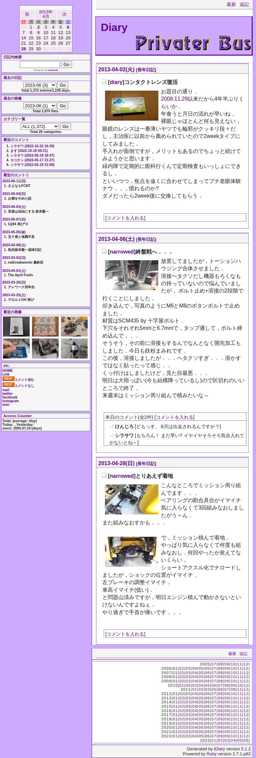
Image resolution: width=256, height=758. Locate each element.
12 (246, 664)
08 (220, 664)
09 (226, 664)
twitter (7, 393)
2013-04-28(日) (116, 463)
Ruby (212, 753)
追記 (244, 4)
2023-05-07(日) (14, 219)
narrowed (122, 252)
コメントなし (18, 385)
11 (239, 664)
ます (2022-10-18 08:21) (29, 151)
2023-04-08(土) (14, 245)
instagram (10, 401)
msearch (53, 70)
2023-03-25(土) (14, 295)
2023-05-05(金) (14, 232)
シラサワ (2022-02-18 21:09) (32, 165)
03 (188, 668)
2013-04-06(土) (116, 239)
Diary (114, 27)
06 (207, 668)
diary (116, 82)
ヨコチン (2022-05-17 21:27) (32, 160)
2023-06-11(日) (14, 181)
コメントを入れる (125, 218)
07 (213, 664)
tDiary (219, 748)
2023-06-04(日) (14, 194)
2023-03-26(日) (14, 282)
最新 (231, 4)
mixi (5, 404)
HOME (7, 371)
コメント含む (18, 379)
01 (175, 668)
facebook (10, 397)
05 (201, 668)
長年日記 (146, 69)
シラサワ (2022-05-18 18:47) (32, 155)
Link (5, 374)
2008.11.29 (174, 99)
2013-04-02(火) (116, 69)
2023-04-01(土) (14, 271)
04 (194, 668)
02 (181, 668)
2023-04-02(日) (14, 258)
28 (23, 48)
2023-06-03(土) (14, 207)
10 (233, 664)
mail (5, 390)
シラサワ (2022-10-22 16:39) (32, 146)
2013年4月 (46, 14)
